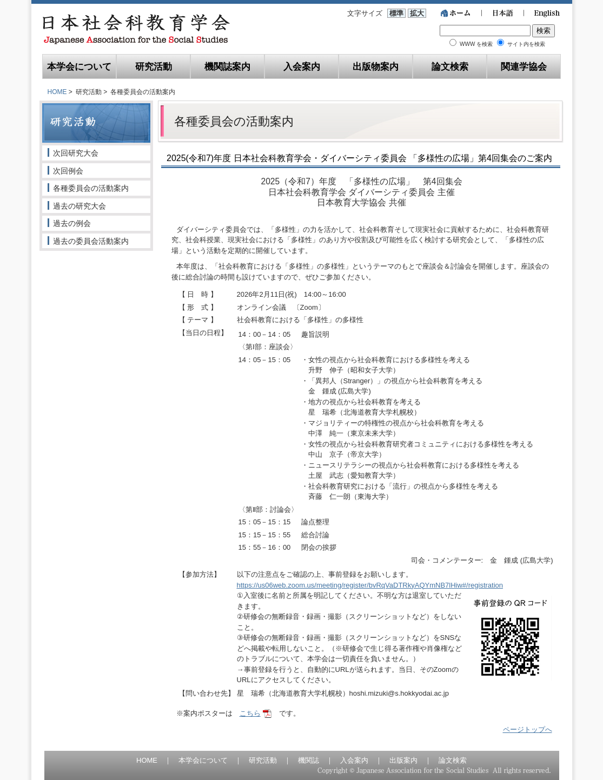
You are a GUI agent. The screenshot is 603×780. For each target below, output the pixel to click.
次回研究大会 (75, 153)
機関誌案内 (227, 66)
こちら (250, 713)
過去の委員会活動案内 (91, 241)
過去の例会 (72, 223)
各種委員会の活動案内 (91, 188)
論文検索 (450, 66)
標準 (396, 13)
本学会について (79, 66)
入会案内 (301, 66)
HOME (57, 92)
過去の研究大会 (79, 206)
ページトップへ (527, 729)
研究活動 (153, 66)
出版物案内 (376, 66)
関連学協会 (524, 66)
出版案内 (403, 760)
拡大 (417, 13)
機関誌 (308, 760)
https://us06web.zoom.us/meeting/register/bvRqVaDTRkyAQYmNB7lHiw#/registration (370, 585)
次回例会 (68, 170)
